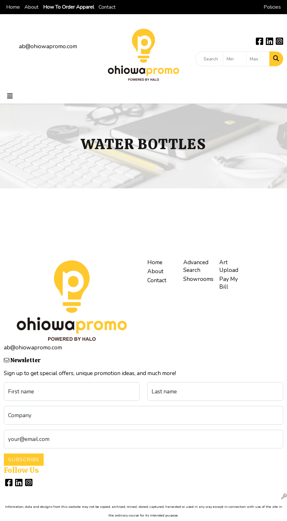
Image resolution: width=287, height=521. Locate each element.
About (31, 7)
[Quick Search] (209, 58)
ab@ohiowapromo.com (48, 46)
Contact (107, 7)
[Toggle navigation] (10, 96)
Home (13, 7)
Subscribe (23, 459)
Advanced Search (195, 266)
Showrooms (197, 279)
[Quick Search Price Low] (235, 58)
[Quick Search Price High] (258, 58)
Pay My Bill (228, 283)
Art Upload (228, 266)
